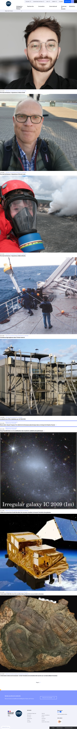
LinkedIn (58, 711)
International (53, 6)
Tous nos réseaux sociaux (62, 714)
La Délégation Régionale (31, 713)
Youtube (60, 711)
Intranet (43, 720)
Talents (28, 720)
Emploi (43, 716)
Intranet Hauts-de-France (38, 1)
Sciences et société (63, 8)
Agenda (43, 713)
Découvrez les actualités (47, 697)
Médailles (72, 6)
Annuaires (27, 1)
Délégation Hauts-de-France (19, 8)
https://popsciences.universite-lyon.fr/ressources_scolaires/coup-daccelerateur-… (38, 429)
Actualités (61, 1)
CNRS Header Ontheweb (72, 1)
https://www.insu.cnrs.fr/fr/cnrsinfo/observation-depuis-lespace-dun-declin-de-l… (38, 423)
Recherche (30, 6)
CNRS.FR (53, 1)
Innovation (41, 6)
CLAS (47, 1)
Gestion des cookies (45, 721)
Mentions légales (60, 727)
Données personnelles (68, 727)
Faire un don (67, 1)
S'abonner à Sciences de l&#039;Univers (0, 689)
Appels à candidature (46, 715)
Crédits (53, 727)
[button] (5, 727)
